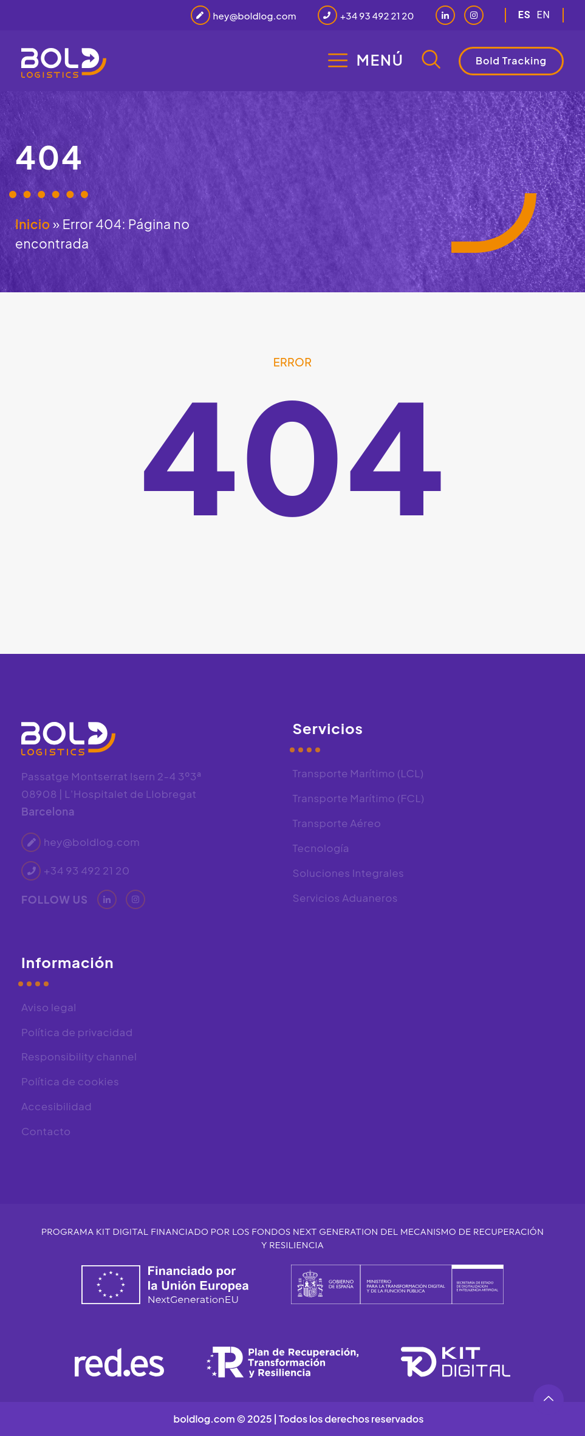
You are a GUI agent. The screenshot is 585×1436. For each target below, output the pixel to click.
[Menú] (337, 60)
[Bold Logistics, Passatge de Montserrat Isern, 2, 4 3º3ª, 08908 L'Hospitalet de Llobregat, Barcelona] (428, 1034)
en (543, 15)
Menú (380, 59)
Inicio (32, 224)
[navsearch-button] (431, 61)
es (524, 15)
